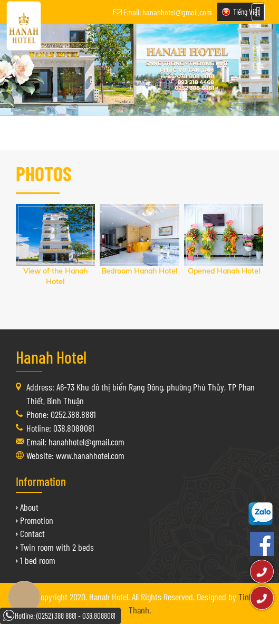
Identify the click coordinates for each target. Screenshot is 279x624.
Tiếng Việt (246, 11)
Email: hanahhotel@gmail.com (167, 12)
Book (24, 597)
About (29, 507)
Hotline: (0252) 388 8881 (45, 615)
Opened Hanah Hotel (224, 271)
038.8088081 (99, 615)
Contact (32, 533)
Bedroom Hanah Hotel (139, 271)
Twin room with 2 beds (57, 547)
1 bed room (37, 560)
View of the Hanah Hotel (55, 276)
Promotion (36, 520)
